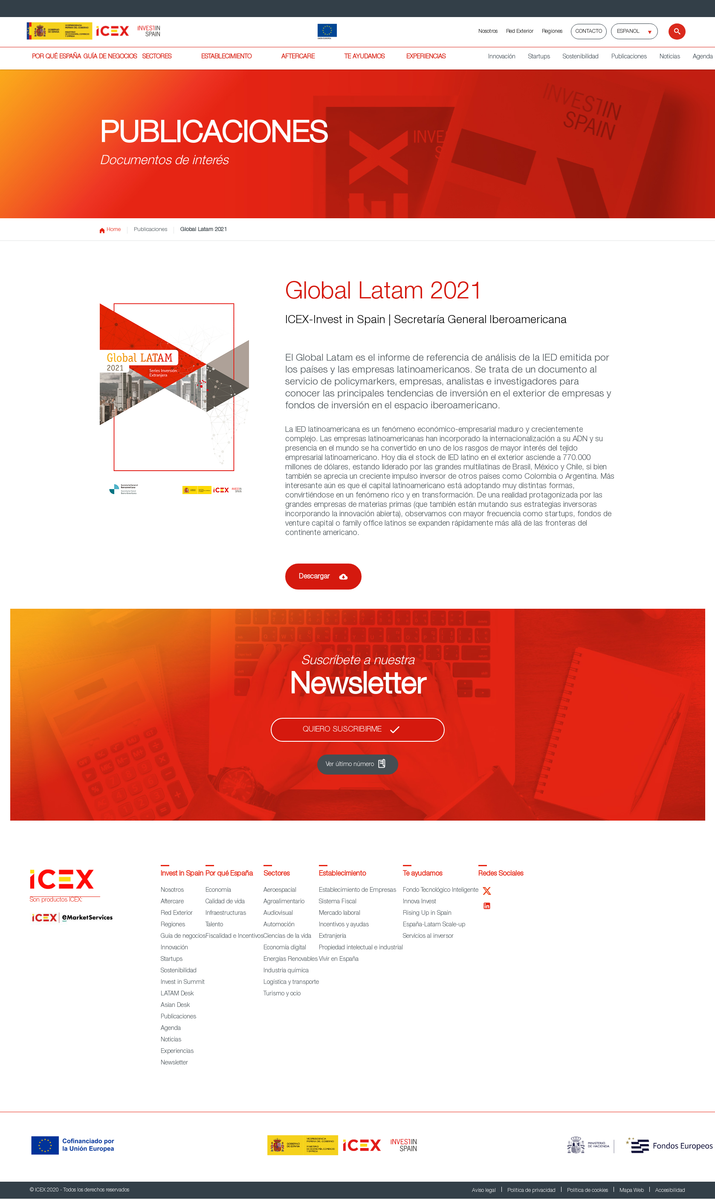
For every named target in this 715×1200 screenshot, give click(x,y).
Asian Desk (175, 1006)
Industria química (286, 971)
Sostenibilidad (581, 57)
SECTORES (156, 57)
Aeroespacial (279, 890)
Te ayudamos (422, 874)
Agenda (171, 1029)
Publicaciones (629, 57)
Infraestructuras (226, 914)
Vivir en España (339, 960)
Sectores (276, 874)
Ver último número (350, 765)
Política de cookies (588, 1190)
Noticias (670, 57)
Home (110, 230)
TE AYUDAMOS (364, 57)
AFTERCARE (298, 57)
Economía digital (284, 948)
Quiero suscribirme (342, 730)
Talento (214, 925)
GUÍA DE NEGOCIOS (110, 57)
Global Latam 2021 (203, 230)
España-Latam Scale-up (434, 925)
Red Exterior (519, 31)
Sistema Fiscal (337, 902)
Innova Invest (419, 902)
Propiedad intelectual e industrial (361, 948)
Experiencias (177, 1052)
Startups (539, 57)
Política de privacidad (532, 1190)
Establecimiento (342, 874)
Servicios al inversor (428, 937)
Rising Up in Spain (427, 914)
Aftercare (172, 902)
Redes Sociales (500, 874)
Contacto (589, 31)
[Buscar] (672, 31)
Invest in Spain (182, 874)
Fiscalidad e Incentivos (234, 937)
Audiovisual (278, 914)
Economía (218, 890)
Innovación (501, 57)
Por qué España (229, 874)
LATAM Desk (177, 994)
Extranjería (332, 937)
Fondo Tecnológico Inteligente (440, 890)
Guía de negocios (183, 937)
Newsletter (174, 1063)
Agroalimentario (283, 902)
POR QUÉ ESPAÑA (56, 57)
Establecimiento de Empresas (357, 890)
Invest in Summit (183, 983)
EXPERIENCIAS (426, 57)
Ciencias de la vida (287, 937)
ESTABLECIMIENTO (226, 57)
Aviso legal (484, 1190)
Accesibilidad (670, 1190)
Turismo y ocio (282, 994)
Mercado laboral (339, 914)
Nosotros (488, 31)
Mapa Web (632, 1190)
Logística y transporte (291, 983)
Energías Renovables (290, 960)
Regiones (552, 31)
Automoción (279, 925)
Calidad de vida (225, 902)
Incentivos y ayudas (344, 925)
